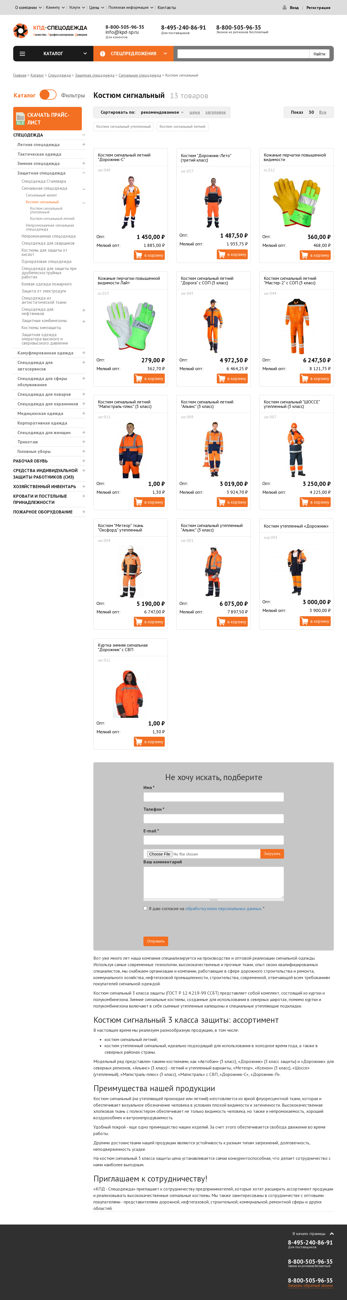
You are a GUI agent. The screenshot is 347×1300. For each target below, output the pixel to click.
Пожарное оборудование (43, 512)
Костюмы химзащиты (41, 327)
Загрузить (272, 853)
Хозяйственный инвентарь (44, 486)
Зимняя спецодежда (38, 163)
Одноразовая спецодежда (46, 261)
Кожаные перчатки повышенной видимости (295, 157)
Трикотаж (27, 441)
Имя (149, 787)
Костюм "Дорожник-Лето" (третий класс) (206, 158)
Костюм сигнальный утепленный (46, 210)
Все (322, 112)
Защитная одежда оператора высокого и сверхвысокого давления (45, 339)
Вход (294, 7)
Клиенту (53, 7)
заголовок (215, 112)
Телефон (154, 809)
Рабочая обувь (30, 461)
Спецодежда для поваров (44, 394)
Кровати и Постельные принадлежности (40, 499)
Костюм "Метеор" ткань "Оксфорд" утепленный (120, 527)
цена (195, 112)
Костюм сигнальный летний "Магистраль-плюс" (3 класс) (125, 404)
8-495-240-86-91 (183, 27)
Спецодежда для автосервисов (35, 365)
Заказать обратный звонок (310, 1285)
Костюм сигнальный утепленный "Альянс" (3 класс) (212, 527)
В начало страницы (309, 1233)
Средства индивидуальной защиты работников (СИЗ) (45, 474)
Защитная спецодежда (94, 75)
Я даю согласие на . (204, 908)
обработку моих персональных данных (223, 908)
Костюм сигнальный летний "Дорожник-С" (124, 157)
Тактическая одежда (39, 154)
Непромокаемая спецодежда (49, 236)
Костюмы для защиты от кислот (44, 252)
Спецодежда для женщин (44, 432)
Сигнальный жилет (41, 195)
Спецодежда (59, 75)
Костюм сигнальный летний (52, 218)
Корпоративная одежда (42, 423)
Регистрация (318, 7)
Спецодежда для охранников (47, 403)
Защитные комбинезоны (44, 320)
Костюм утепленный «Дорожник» (296, 526)
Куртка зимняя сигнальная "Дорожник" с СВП (123, 647)
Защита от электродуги (44, 291)
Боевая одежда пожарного (47, 284)
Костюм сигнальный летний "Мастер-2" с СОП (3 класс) (290, 280)
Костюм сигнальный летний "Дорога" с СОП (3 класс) (207, 280)
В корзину (154, 255)
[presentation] (233, 926)
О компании (26, 7)
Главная (19, 75)
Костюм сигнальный (42, 201)
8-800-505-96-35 (124, 27)
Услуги (74, 7)
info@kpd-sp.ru (122, 32)
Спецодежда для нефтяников (37, 311)
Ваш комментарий (162, 862)
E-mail (151, 831)
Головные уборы (34, 451)
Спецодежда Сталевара (44, 181)
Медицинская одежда (40, 413)
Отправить (156, 941)
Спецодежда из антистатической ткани (44, 300)
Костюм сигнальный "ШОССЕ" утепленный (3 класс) (292, 404)
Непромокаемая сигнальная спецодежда (50, 227)
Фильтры (73, 95)
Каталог (65, 53)
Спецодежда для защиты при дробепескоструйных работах (49, 273)
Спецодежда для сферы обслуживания (42, 382)
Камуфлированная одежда (45, 353)
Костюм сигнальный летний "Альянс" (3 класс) (207, 404)
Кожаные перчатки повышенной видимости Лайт (129, 280)
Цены (94, 7)
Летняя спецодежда (38, 144)
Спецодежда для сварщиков (48, 243)
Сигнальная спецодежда (140, 75)
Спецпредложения (139, 53)
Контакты (167, 7)
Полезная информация (128, 7)
